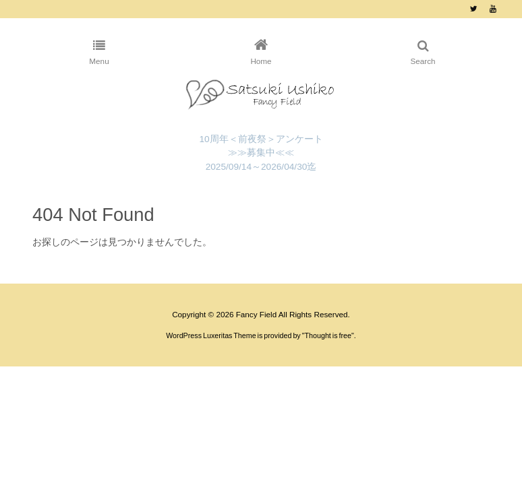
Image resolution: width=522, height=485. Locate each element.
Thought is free (328, 335)
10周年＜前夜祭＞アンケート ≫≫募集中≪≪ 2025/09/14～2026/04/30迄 (260, 153)
